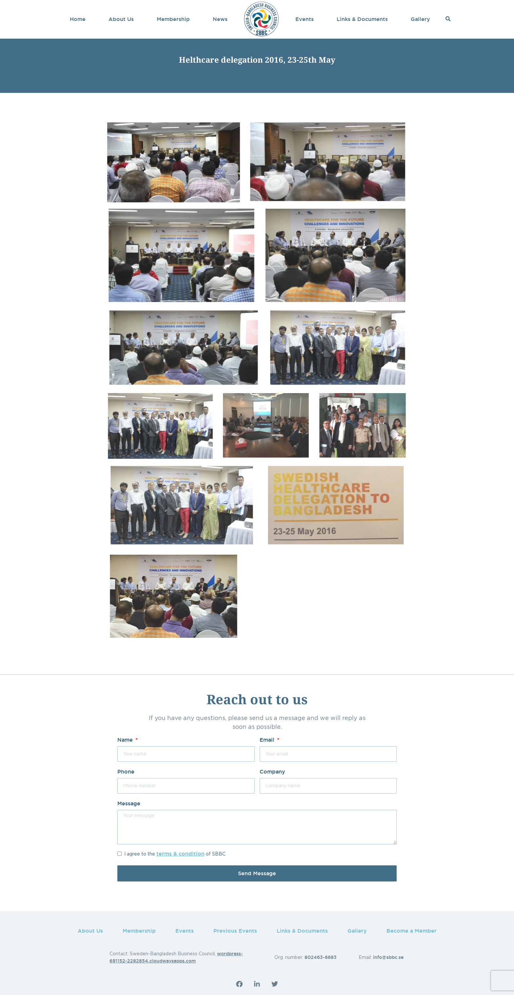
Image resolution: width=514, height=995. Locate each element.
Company (272, 784)
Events (304, 19)
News (220, 19)
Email (268, 752)
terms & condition (180, 866)
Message (128, 815)
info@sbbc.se (388, 970)
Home (78, 19)
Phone (125, 784)
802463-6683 (321, 970)
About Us (121, 19)
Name (125, 752)
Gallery (420, 19)
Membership (173, 19)
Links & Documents (362, 19)
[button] (447, 19)
